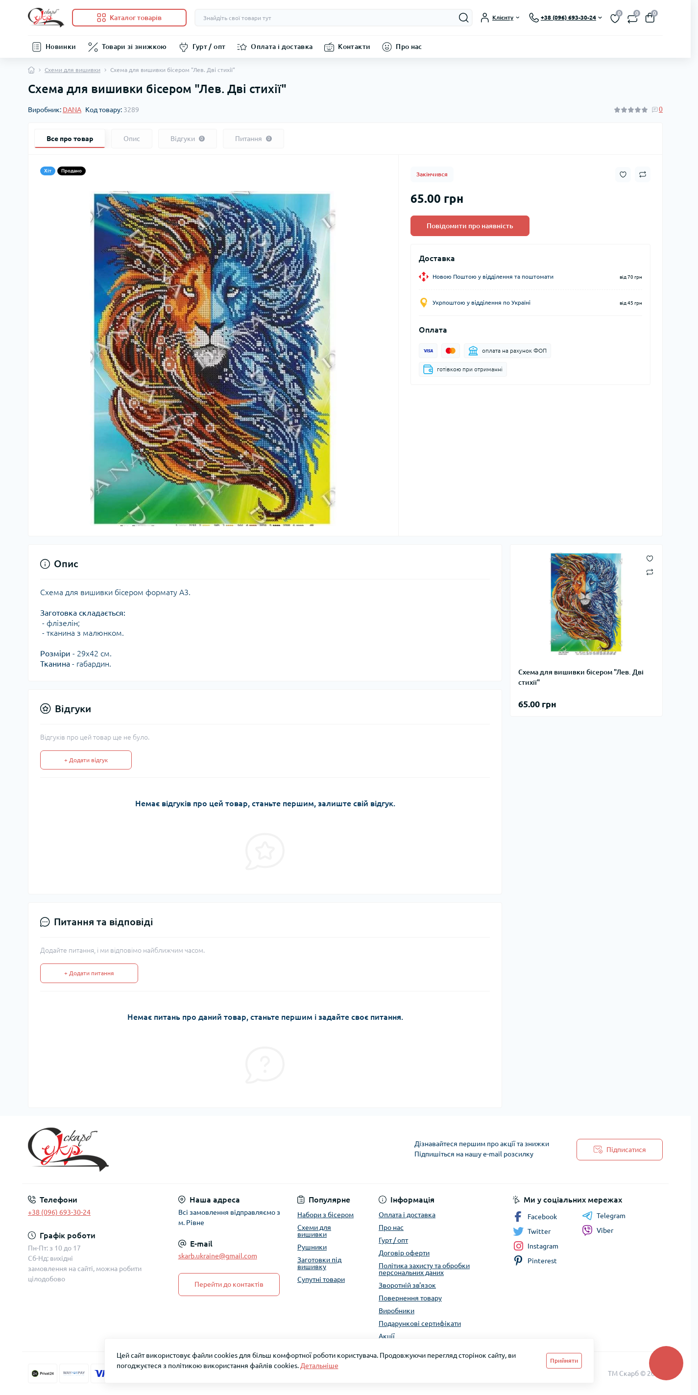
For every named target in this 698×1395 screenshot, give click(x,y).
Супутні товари (321, 1279)
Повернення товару (410, 1298)
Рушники (312, 1247)
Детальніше (319, 1366)
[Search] (464, 18)
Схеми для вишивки (72, 70)
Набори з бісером (325, 1215)
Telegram (604, 1215)
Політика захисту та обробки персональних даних (424, 1269)
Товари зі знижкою (134, 46)
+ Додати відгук (86, 760)
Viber (597, 1230)
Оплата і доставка (282, 46)
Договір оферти (404, 1253)
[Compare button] (642, 174)
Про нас (409, 46)
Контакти (354, 46)
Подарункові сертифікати (420, 1323)
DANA (72, 110)
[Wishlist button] (623, 174)
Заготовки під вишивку (319, 1263)
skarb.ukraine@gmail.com (217, 1256)
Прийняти (564, 1360)
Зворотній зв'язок (407, 1285)
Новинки (61, 46)
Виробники (396, 1311)
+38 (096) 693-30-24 (59, 1212)
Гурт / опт (209, 46)
